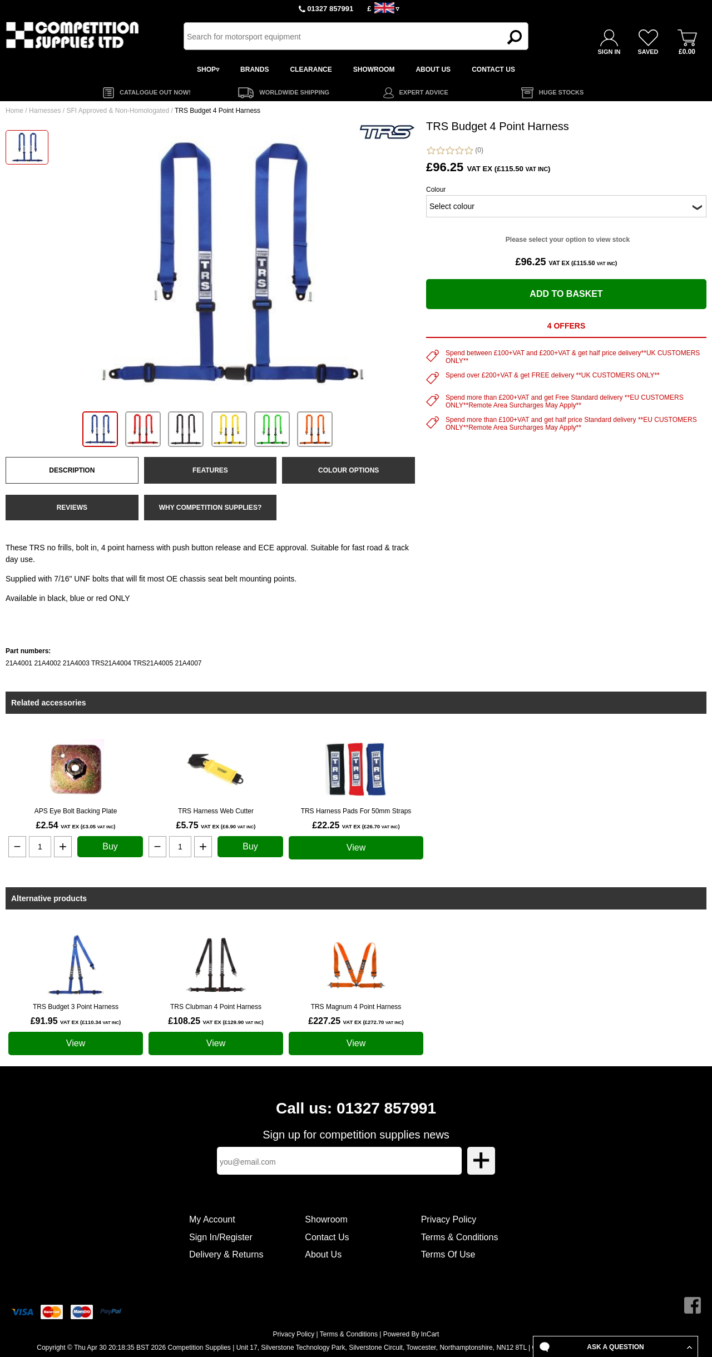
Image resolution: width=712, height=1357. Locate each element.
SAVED (647, 51)
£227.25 (355, 1021)
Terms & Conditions (459, 1237)
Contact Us (327, 1237)
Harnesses (45, 111)
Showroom (326, 1219)
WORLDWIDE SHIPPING (294, 92)
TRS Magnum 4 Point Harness (356, 1007)
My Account (212, 1219)
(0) (454, 150)
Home (14, 111)
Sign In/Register (221, 1237)
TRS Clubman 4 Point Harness (215, 1007)
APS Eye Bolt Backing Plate (75, 811)
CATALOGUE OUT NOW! (155, 92)
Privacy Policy (449, 1219)
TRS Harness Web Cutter (216, 811)
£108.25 (215, 1021)
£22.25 (355, 825)
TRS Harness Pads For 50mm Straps (356, 811)
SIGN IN (609, 51)
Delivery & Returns (226, 1254)
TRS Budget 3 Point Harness (75, 1007)
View (356, 847)
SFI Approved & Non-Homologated (117, 111)
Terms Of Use (448, 1254)
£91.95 (76, 1021)
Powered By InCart (411, 1334)
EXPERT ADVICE (423, 92)
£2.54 (75, 825)
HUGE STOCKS (561, 92)
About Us (323, 1254)
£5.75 (215, 825)
